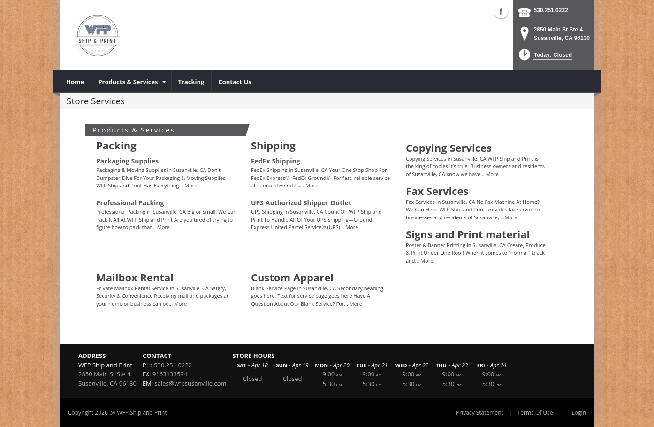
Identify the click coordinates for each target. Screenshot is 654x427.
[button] (544, 57)
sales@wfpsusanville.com (191, 383)
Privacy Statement (479, 413)
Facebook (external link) (501, 11)
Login (579, 413)
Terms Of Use (535, 413)
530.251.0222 (550, 10)
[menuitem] (75, 81)
